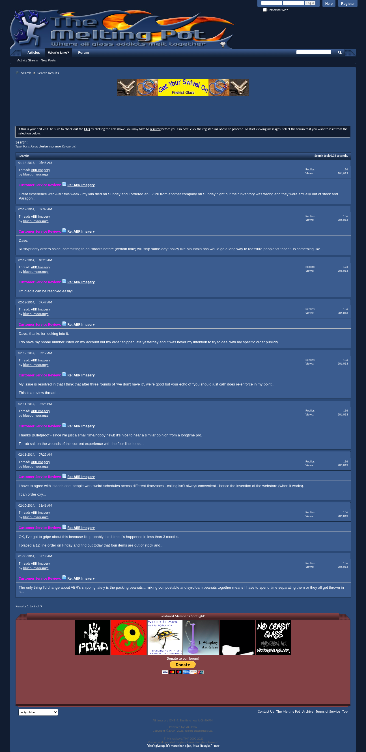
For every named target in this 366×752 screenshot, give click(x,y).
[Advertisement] (183, 111)
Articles (33, 53)
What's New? (58, 53)
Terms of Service (328, 711)
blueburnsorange (36, 174)
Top (345, 711)
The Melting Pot (288, 711)
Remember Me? (275, 10)
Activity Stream (27, 60)
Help (329, 4)
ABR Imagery (40, 170)
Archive (307, 711)
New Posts (48, 60)
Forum (83, 53)
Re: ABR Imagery (80, 185)
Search (26, 73)
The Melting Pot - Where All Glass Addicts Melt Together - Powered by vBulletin (123, 29)
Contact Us (266, 711)
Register (348, 4)
